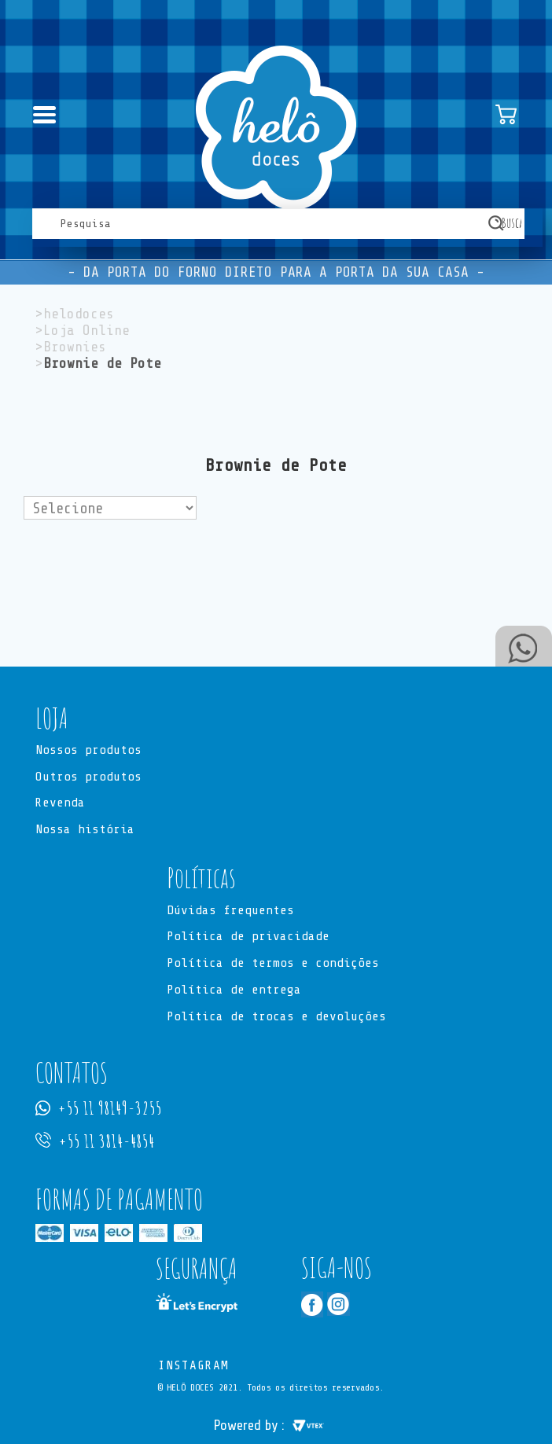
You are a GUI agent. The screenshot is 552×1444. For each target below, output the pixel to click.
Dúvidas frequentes (230, 911)
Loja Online (86, 330)
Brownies (74, 347)
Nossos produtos (88, 751)
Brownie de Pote (102, 363)
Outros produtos (88, 777)
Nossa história (84, 831)
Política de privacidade (248, 938)
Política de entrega (234, 991)
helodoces (78, 314)
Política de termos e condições (273, 964)
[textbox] (278, 223)
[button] (276, 719)
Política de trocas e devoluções (276, 1017)
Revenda (60, 804)
